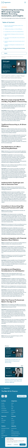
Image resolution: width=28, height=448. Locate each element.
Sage (12, 408)
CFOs (2, 437)
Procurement (3, 408)
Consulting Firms (4, 435)
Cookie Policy (20, 441)
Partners (12, 420)
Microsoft (13, 410)
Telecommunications (14, 435)
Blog (2, 418)
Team (12, 418)
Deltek (12, 406)
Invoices (2, 403)
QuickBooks (13, 412)
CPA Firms (3, 430)
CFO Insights (3, 420)
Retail (12, 430)
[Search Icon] (14, 53)
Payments (3, 406)
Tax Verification (4, 410)
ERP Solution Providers (5, 428)
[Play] (14, 66)
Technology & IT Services (15, 433)
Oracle (12, 403)
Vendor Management (5, 412)
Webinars (3, 422)
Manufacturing (13, 428)
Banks (2, 433)
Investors (13, 422)
